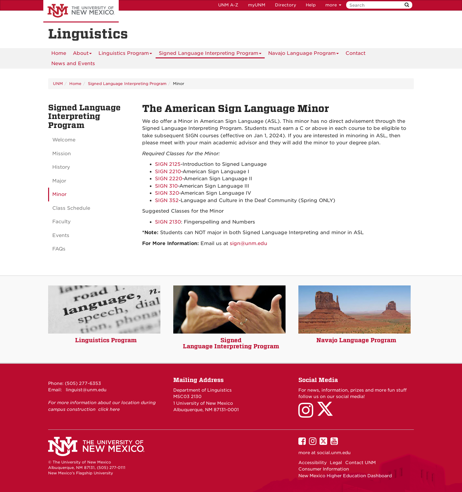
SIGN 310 (166, 186)
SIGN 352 (167, 200)
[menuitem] (58, 53)
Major (59, 181)
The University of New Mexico (81, 11)
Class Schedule (71, 208)
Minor (59, 194)
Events (60, 235)
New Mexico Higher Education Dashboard (345, 475)
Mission (61, 154)
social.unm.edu (334, 452)
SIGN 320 (167, 193)
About (82, 54)
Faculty (61, 222)
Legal (336, 462)
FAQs (58, 249)
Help (311, 5)
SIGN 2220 (168, 179)
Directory (285, 5)
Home (58, 53)
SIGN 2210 (168, 171)
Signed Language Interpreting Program (210, 54)
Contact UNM (360, 462)
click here (109, 409)
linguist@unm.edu (86, 389)
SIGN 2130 (168, 222)
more (333, 5)
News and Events (73, 63)
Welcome (63, 140)
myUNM (256, 5)
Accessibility (312, 462)
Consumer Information (323, 468)
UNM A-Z (228, 5)
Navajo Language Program (303, 54)
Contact (355, 53)
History (61, 167)
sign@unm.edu (248, 243)
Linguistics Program (125, 54)
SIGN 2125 (168, 164)
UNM (58, 83)
